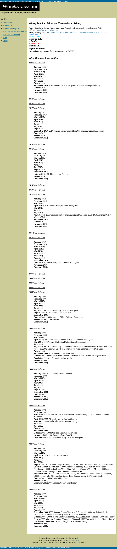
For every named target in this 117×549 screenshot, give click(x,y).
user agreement (74, 540)
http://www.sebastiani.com (47, 30)
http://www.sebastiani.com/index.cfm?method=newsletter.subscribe (78, 32)
